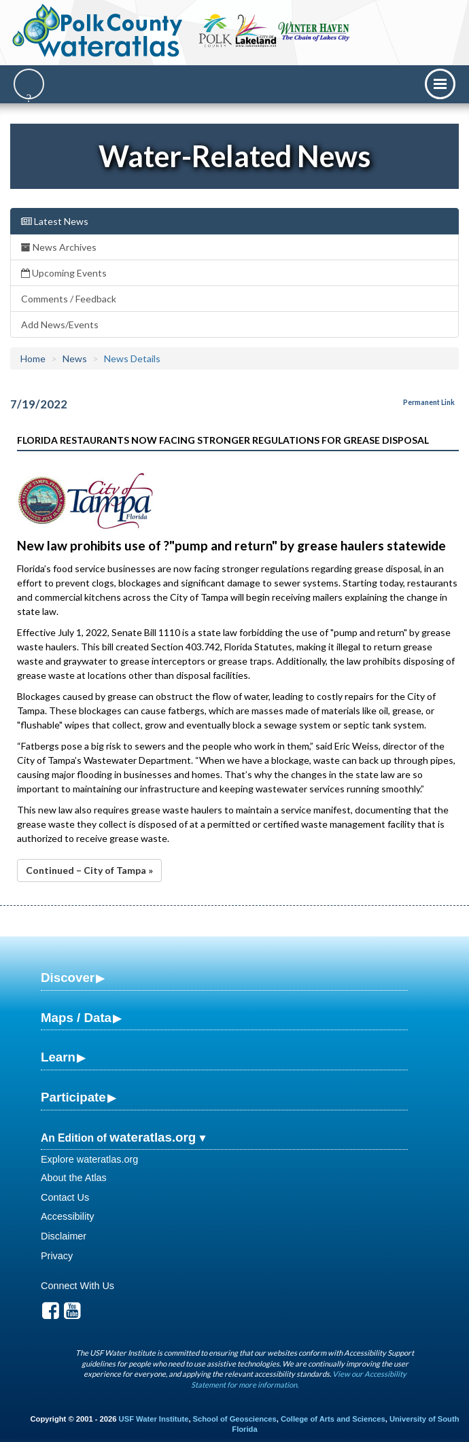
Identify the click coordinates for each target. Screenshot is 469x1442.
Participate (73, 1097)
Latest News (54, 221)
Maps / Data (76, 1017)
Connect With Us (77, 1285)
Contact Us (65, 1197)
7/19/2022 (38, 404)
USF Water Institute (154, 1419)
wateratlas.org (152, 1137)
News (75, 358)
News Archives (59, 247)
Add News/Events (60, 324)
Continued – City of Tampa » (89, 870)
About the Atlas (74, 1177)
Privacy (57, 1255)
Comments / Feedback (68, 298)
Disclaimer (63, 1236)
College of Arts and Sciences (333, 1419)
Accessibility (67, 1216)
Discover (67, 977)
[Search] (29, 84)
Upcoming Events (64, 273)
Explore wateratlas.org (89, 1159)
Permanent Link (429, 402)
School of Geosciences (235, 1419)
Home (33, 358)
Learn (58, 1057)
